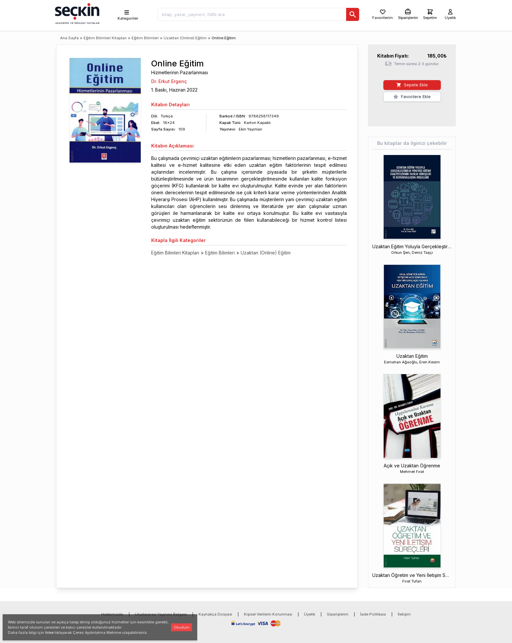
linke (49, 632)
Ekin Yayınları (250, 129)
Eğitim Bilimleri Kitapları (105, 38)
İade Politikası (373, 614)
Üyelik (309, 614)
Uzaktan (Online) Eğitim (185, 38)
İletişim (404, 614)
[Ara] (352, 14)
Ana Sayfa (69, 38)
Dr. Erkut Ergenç (169, 81)
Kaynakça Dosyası (215, 614)
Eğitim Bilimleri (145, 38)
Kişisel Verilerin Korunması (268, 614)
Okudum (181, 627)
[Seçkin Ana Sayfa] (76, 13)
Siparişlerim (337, 614)
